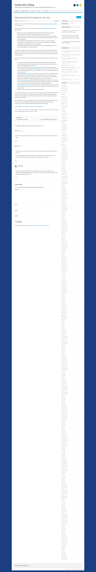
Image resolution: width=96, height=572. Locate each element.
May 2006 (63, 453)
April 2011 (63, 327)
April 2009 (63, 377)
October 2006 (64, 442)
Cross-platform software (33, 109)
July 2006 (63, 448)
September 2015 (64, 230)
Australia (26, 109)
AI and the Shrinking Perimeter (67, 69)
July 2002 (63, 548)
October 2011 (64, 314)
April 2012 (63, 301)
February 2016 (64, 221)
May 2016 (63, 217)
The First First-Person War (66, 79)
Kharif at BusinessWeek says (25, 73)
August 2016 (63, 211)
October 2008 (64, 390)
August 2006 (63, 446)
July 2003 (63, 526)
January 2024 (63, 116)
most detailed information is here (44, 28)
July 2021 (63, 142)
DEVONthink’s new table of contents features (70, 61)
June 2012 (63, 297)
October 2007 (64, 416)
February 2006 (64, 459)
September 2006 (64, 444)
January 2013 (63, 284)
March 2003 (63, 535)
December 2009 (64, 362)
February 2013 (64, 282)
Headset (56, 109)
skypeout (26, 106)
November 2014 (64, 245)
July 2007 (63, 422)
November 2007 (64, 414)
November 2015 (64, 226)
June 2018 (63, 185)
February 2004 (64, 511)
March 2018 (63, 189)
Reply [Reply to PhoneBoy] (16, 177)
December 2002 (64, 539)
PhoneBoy (20, 165)
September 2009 (64, 368)
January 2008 (63, 409)
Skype (27, 111)
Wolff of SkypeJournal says (24, 80)
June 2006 (63, 450)
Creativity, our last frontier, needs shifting (69, 71)
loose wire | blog (24, 4)
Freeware (52, 109)
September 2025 (64, 90)
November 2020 (64, 152)
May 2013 (63, 278)
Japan (16, 111)
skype (23, 106)
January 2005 (63, 487)
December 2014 (64, 243)
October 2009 (64, 366)
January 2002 (63, 556)
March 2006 (63, 457)
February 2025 (64, 96)
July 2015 (63, 232)
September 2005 (64, 470)
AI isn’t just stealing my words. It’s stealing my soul (71, 51)
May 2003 (63, 530)
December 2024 (64, 98)
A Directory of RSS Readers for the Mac (68, 58)
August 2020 (63, 159)
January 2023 (63, 126)
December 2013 (64, 265)
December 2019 (64, 174)
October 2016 (64, 206)
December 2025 (64, 88)
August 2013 (63, 271)
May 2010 (63, 351)
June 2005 (63, 476)
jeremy (17, 20)
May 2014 (63, 254)
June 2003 (63, 528)
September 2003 (64, 522)
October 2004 (64, 494)
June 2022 (63, 131)
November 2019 (64, 176)
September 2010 (64, 342)
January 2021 (63, 148)
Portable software (21, 111)
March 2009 (63, 379)
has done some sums (34, 67)
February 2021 (64, 146)
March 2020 (63, 170)
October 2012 (64, 288)
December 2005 (64, 463)
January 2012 (63, 308)
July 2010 (63, 347)
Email (16, 210)
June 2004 (63, 502)
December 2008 (64, 386)
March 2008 (63, 405)
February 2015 (64, 241)
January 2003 (63, 537)
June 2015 (63, 234)
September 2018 (64, 183)
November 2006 (64, 440)
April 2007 (63, 429)
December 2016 (64, 204)
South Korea (31, 111)
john (19, 145)
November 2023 (64, 120)
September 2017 (64, 198)
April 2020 (63, 167)
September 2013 (64, 269)
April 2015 (63, 239)
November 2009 (64, 364)
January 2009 (63, 383)
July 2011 (63, 321)
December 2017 (64, 193)
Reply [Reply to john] (16, 160)
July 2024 (63, 109)
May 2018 (63, 187)
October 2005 (64, 468)
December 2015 (64, 224)
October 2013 (64, 267)
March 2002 (63, 554)
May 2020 (63, 165)
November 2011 (64, 312)
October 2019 (64, 178)
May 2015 (63, 237)
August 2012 (63, 293)
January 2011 (63, 334)
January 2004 (63, 513)
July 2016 (63, 213)
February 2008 (64, 407)
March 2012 (63, 304)
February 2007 (64, 433)
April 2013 (63, 280)
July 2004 (63, 500)
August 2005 (63, 472)
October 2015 (64, 228)
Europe (40, 109)
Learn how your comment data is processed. (40, 225)
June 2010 (63, 349)
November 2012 (64, 286)
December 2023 (64, 118)
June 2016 (63, 215)
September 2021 (64, 139)
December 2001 (64, 558)
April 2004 (63, 507)
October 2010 (64, 340)
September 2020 (64, 157)
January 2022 (63, 135)
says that (23, 89)
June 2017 (63, 200)
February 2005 (64, 485)
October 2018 (64, 180)
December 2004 (64, 489)
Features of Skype (46, 109)
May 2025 (63, 94)
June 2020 (63, 163)
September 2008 (64, 392)
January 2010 (63, 360)
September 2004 (64, 496)
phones (36, 106)
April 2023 (63, 122)
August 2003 (63, 524)
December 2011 (64, 310)
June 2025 (63, 92)
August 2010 (63, 345)
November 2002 (64, 541)
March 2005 (63, 483)
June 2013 (63, 275)
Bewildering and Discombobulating (68, 67)
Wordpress (80, 569)
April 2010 (63, 353)
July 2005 (63, 474)
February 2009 (64, 381)
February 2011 (64, 332)
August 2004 (63, 498)
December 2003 (64, 515)
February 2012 (64, 306)
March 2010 (63, 355)
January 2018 (63, 191)
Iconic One (68, 569)
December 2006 (64, 437)
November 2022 (64, 129)
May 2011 (63, 325)
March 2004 (63, 509)
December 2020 (64, 150)
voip (34, 106)
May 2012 (63, 299)
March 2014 (63, 258)
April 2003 (63, 532)
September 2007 (64, 418)
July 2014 (63, 252)
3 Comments (56, 20)
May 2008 (63, 401)
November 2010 (64, 338)
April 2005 (63, 481)
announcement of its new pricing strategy (48, 23)
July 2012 (63, 295)
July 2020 (63, 161)
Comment (17, 189)
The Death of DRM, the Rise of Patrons (49, 119)
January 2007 (63, 435)
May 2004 (63, 504)
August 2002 (63, 545)
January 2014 (63, 262)
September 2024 (64, 105)
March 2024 (63, 111)
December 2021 (64, 137)
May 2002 (63, 550)
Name (16, 204)
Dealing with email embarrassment (68, 75)
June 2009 (63, 373)
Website (16, 215)
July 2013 (63, 273)
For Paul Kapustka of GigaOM (23, 84)
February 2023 (64, 124)
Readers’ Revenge (64, 65)
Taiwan (35, 111)
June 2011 (63, 323)
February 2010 (64, 358)
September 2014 (64, 247)
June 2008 (63, 399)
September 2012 (64, 291)
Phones (20, 109)
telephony (41, 106)
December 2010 (64, 336)
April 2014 (63, 256)
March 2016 (63, 219)
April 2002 (63, 552)
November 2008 (64, 388)
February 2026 (64, 85)
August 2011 (63, 319)
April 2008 (63, 403)
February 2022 (64, 133)
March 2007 (63, 431)
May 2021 (63, 144)
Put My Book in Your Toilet (22, 119)
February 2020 (64, 172)
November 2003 (64, 517)
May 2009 (63, 375)
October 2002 (64, 543)
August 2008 (63, 394)
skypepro (31, 106)
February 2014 (64, 260)
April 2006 (63, 455)
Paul (19, 130)
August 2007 (63, 420)
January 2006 (63, 461)
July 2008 (63, 396)
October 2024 (64, 103)
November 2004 (64, 491)
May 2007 (63, 427)
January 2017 (63, 202)
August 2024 (63, 107)
